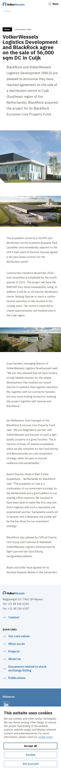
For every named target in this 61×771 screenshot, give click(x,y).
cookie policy (45, 737)
